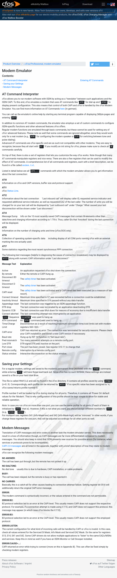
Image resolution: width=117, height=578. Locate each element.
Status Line (12, 191)
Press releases (9, 560)
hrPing (65, 4)
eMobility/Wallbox (39, 4)
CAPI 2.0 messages (11, 446)
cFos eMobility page (25, 14)
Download (87, 4)
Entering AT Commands (91, 80)
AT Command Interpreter (15, 80)
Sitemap (111, 560)
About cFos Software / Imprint (17, 563)
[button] (100, 64)
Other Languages (106, 567)
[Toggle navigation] (103, 4)
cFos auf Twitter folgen (102, 563)
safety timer (30, 279)
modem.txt (28, 165)
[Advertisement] (58, 41)
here (62, 108)
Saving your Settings (13, 83)
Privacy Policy (9, 567)
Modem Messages (12, 87)
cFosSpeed (7, 10)
